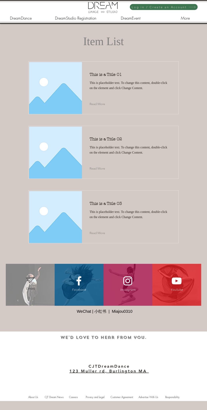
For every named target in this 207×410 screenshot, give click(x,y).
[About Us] (33, 397)
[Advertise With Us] (148, 397)
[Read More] (100, 104)
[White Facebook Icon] (79, 281)
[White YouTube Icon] (177, 281)
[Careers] (73, 397)
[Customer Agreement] (122, 397)
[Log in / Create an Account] (164, 7)
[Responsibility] (172, 397)
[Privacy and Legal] (95, 397)
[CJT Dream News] (54, 397)
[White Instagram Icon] (128, 281)
